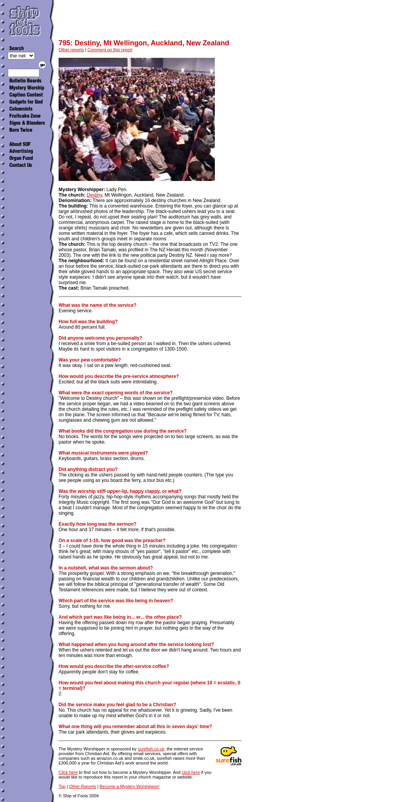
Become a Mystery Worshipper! (129, 786)
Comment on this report (110, 49)
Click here (68, 772)
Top (62, 786)
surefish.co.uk (151, 749)
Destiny (94, 195)
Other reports (71, 49)
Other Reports (82, 786)
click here (191, 772)
